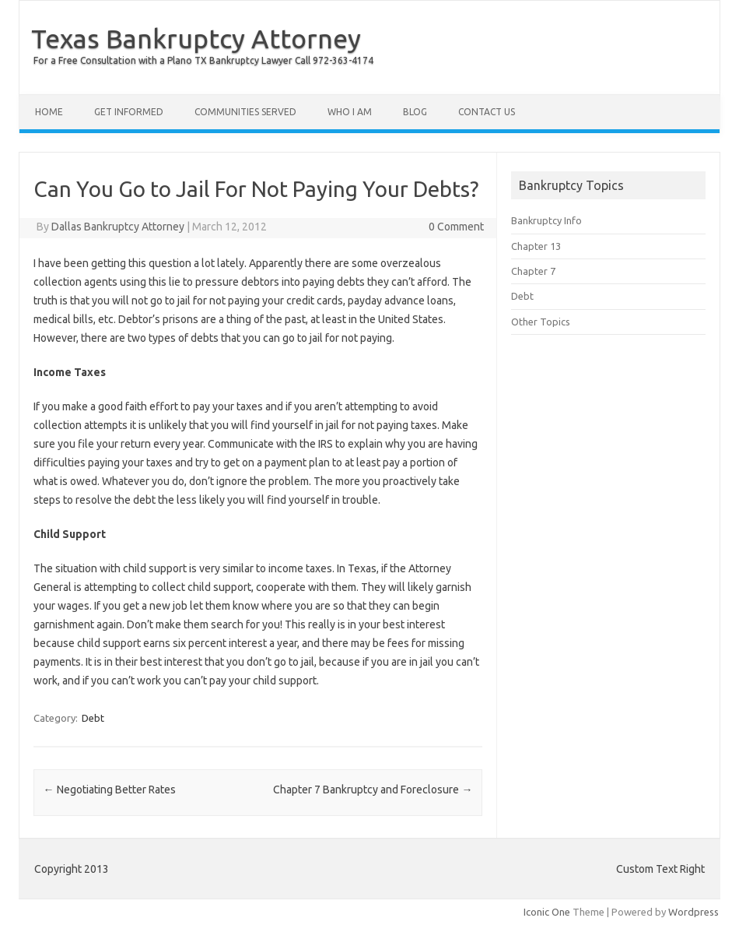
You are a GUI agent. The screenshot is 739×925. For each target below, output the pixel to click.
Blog (415, 112)
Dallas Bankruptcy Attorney (117, 226)
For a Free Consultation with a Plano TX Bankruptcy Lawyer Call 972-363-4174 (203, 60)
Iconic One (547, 911)
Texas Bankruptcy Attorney (196, 38)
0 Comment (456, 226)
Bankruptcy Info (546, 220)
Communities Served (245, 112)
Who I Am (349, 112)
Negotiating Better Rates (110, 789)
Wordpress (693, 911)
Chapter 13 (536, 246)
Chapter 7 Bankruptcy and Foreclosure (372, 789)
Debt (93, 717)
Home (49, 112)
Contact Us (486, 112)
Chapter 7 (533, 271)
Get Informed (128, 112)
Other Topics (540, 321)
